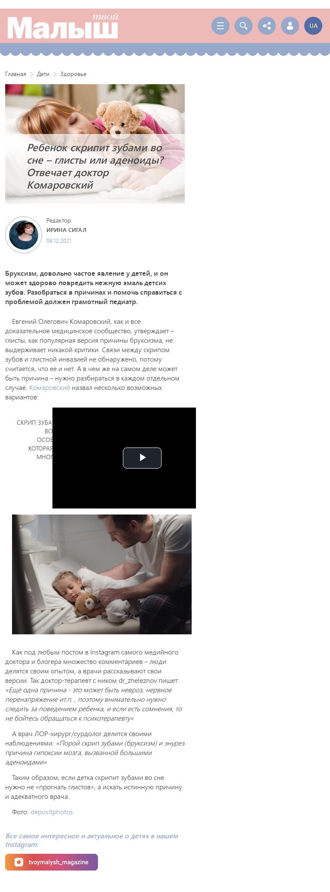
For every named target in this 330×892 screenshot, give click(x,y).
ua (313, 25)
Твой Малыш (63, 26)
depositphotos (52, 811)
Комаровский (49, 387)
